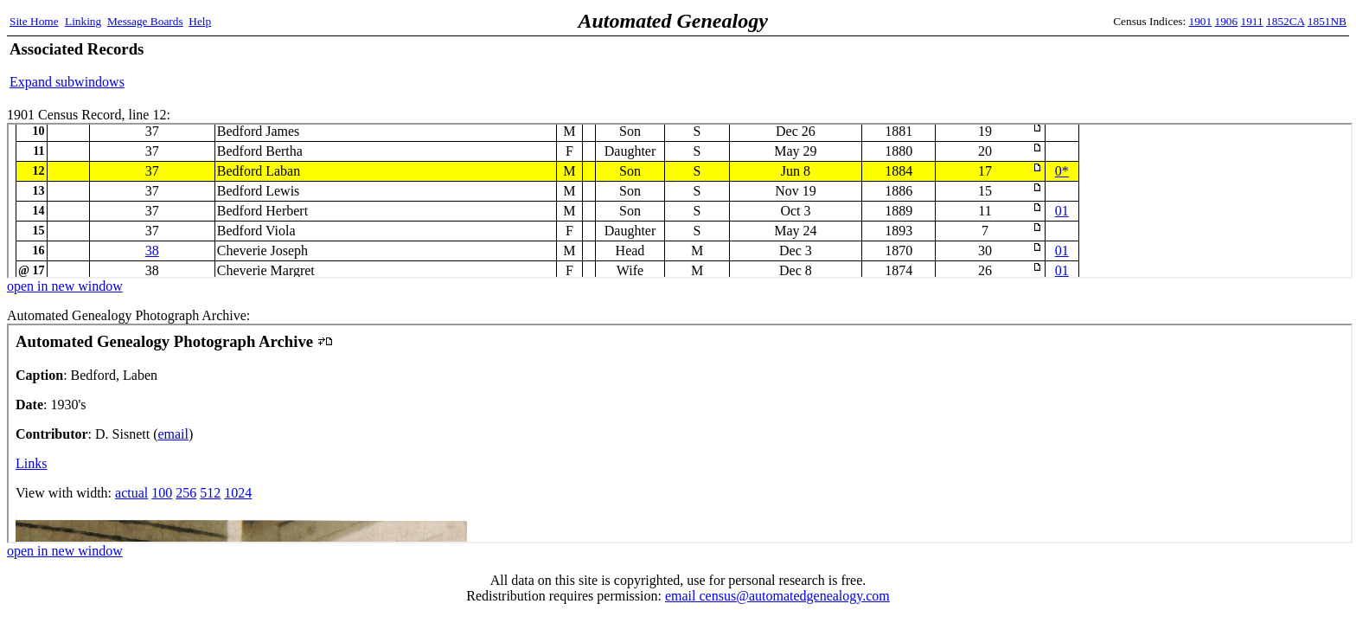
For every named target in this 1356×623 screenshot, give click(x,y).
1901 (1200, 21)
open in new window (65, 286)
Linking (83, 21)
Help (200, 21)
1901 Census (680, 201)
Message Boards (145, 21)
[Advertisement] (1144, 65)
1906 (1226, 21)
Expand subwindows (67, 81)
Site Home (34, 21)
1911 (1252, 21)
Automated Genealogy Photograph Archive (680, 433)
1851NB (1327, 21)
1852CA (1285, 21)
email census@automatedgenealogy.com (777, 595)
